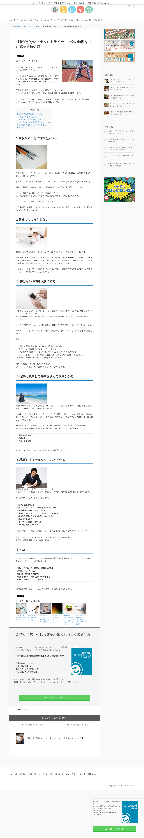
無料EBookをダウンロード (54, 695)
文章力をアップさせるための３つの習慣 (33, 617)
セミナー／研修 (74, 20)
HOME (13, 26)
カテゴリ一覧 (62, 20)
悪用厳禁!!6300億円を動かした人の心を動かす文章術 (121, 140)
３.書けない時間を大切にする (29, 119)
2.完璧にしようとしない (27, 117)
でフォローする (34, 722)
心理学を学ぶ (33, 20)
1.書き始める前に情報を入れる (29, 114)
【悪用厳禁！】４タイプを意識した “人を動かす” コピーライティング (69, 618)
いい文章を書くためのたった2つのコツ (21, 617)
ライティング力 (33, 707)
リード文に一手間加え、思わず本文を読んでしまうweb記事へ (121, 165)
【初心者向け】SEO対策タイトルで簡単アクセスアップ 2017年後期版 (80, 618)
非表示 (36, 110)
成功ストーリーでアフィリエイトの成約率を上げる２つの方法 (121, 132)
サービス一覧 (86, 20)
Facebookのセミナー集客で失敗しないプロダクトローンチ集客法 (121, 148)
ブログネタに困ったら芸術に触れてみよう (121, 157)
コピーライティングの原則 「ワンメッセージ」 (57, 617)
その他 (38, 26)
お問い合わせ (97, 20)
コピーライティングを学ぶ (18, 20)
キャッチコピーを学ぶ (48, 20)
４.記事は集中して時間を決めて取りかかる (34, 122)
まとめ (20, 127)
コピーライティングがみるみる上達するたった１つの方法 (45, 618)
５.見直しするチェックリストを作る (31, 125)
